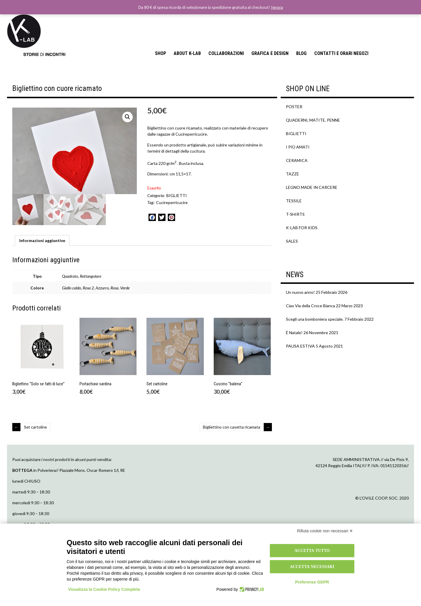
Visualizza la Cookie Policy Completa (104, 589)
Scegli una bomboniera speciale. (315, 319)
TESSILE (294, 200)
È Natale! (294, 332)
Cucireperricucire (172, 202)
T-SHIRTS (295, 214)
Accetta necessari (312, 566)
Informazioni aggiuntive (42, 276)
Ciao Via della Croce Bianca (310, 305)
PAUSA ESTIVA (300, 345)
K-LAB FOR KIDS (302, 227)
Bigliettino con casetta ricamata (231, 463)
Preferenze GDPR (312, 582)
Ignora (277, 7)
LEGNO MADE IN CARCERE (311, 187)
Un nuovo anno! (300, 292)
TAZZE (292, 173)
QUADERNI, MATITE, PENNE (313, 120)
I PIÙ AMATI (298, 146)
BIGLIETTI (176, 195)
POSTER (294, 106)
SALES (292, 241)
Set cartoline (35, 463)
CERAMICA (297, 160)
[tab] (42, 276)
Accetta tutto (311, 550)
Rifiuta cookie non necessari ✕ (325, 531)
